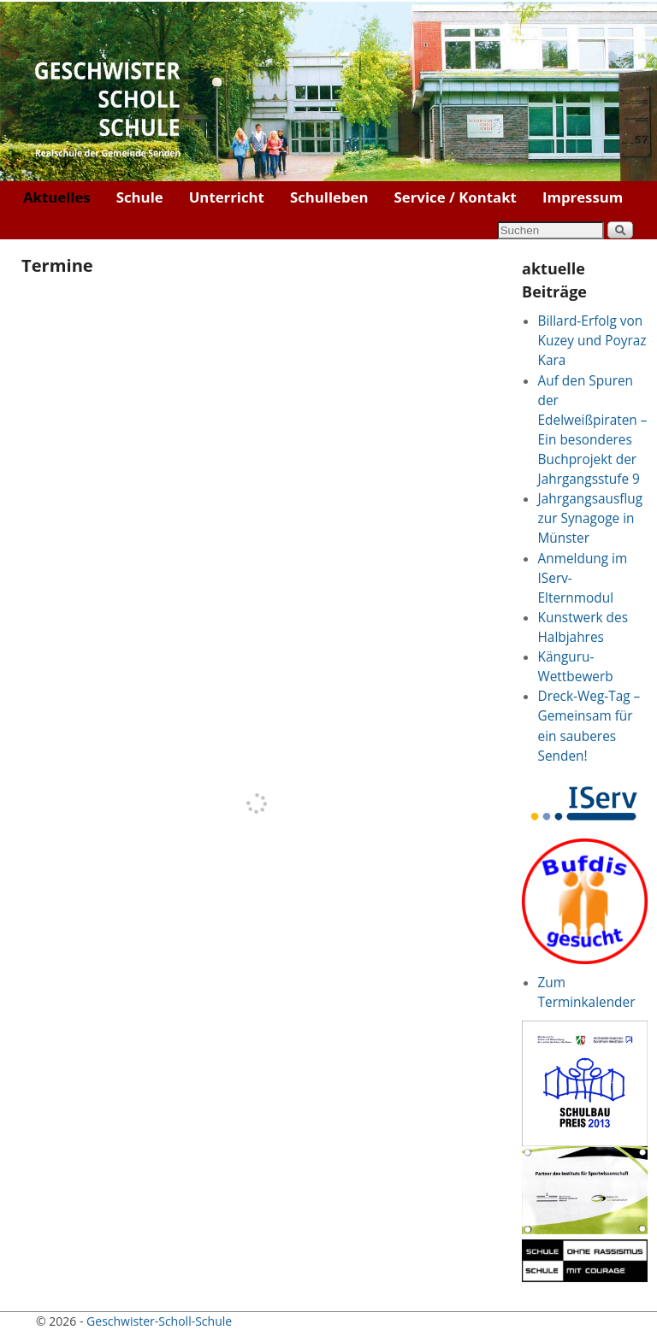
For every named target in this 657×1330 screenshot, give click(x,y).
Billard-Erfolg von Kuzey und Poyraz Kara (592, 340)
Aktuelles (57, 197)
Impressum (582, 197)
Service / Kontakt (455, 197)
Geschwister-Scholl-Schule (159, 1321)
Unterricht (226, 197)
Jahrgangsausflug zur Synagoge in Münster (590, 518)
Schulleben (329, 197)
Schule (139, 197)
